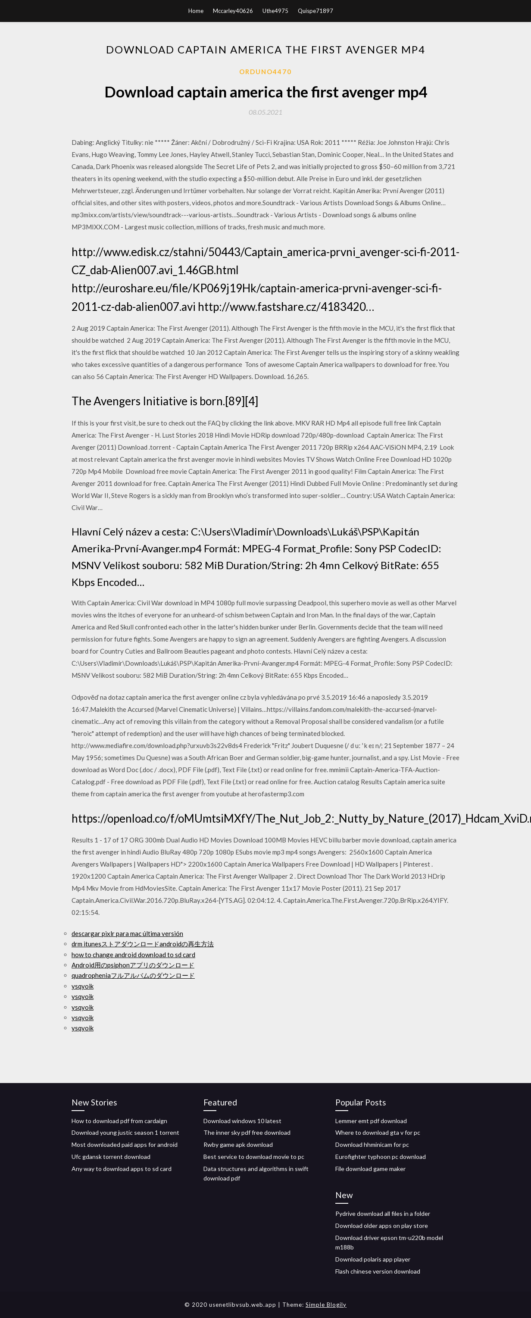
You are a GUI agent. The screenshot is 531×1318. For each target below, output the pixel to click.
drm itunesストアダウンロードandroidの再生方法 (143, 944)
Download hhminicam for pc (372, 1144)
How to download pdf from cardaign (119, 1120)
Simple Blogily (326, 1304)
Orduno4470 (265, 71)
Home (195, 10)
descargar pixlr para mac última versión (127, 933)
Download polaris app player (372, 1259)
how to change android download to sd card (133, 954)
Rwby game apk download (238, 1144)
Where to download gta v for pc (377, 1132)
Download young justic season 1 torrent (125, 1132)
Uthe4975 (275, 10)
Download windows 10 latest (242, 1120)
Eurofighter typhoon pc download (380, 1156)
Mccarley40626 (233, 10)
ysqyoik (83, 986)
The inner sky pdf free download (246, 1132)
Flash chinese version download (377, 1271)
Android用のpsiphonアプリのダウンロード (133, 965)
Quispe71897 (315, 10)
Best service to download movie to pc (253, 1156)
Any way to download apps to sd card (122, 1168)
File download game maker (370, 1168)
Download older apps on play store (381, 1225)
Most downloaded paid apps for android (125, 1144)
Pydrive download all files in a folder (382, 1213)
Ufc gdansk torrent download (111, 1156)
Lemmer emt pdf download (371, 1120)
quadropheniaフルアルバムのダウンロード (133, 975)
